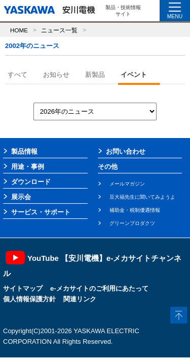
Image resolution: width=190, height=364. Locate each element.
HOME (19, 30)
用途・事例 (27, 166)
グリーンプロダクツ (132, 223)
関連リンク (79, 299)
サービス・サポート (40, 212)
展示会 (21, 197)
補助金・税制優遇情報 (134, 210)
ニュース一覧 (59, 30)
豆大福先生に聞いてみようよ (142, 197)
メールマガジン (127, 184)
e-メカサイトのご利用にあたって (99, 288)
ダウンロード (31, 182)
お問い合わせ (125, 151)
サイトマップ (23, 288)
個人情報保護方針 (29, 299)
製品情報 (24, 151)
